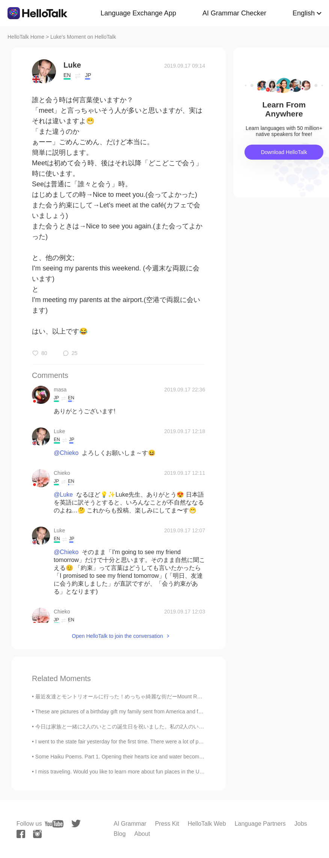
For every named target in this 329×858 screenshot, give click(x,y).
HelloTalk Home (26, 37)
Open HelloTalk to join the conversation (117, 636)
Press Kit (167, 823)
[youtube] (54, 824)
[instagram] (37, 834)
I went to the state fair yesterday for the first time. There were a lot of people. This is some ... (142, 742)
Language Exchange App (138, 13)
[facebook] (21, 834)
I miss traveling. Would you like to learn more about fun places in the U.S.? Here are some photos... (151, 772)
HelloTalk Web (207, 823)
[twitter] (76, 824)
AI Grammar (130, 823)
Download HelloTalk (284, 152)
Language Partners (260, 823)
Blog (120, 834)
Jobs (300, 823)
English (304, 13)
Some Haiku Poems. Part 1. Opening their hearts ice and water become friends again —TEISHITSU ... (154, 757)
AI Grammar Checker (234, 13)
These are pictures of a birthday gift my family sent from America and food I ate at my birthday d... (148, 711)
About (142, 834)
